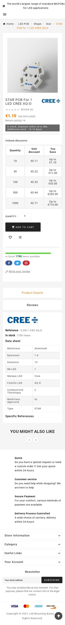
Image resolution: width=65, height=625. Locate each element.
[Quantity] (24, 216)
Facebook (8, 263)
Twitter (17, 263)
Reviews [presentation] (32, 305)
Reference (12, 330)
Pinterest (26, 263)
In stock (10, 335)
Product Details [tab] (32, 292)
